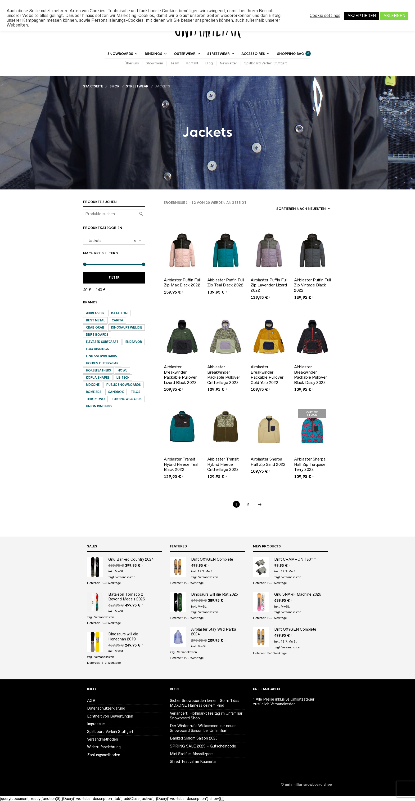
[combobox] (114, 240)
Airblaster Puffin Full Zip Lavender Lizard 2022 (269, 285)
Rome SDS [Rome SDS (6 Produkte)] (93, 392)
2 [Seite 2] (248, 504)
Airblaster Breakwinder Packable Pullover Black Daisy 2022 (310, 375)
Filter (114, 278)
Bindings (153, 54)
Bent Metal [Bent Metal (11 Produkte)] (95, 320)
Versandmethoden (102, 739)
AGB (91, 700)
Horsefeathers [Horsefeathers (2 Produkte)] (98, 370)
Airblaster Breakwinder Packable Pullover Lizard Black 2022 (180, 375)
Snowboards (120, 54)
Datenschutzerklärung (106, 708)
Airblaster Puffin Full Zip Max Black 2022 (182, 282)
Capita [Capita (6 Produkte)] (117, 320)
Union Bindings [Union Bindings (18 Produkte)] (99, 406)
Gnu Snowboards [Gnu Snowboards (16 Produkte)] (101, 356)
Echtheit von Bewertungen (110, 716)
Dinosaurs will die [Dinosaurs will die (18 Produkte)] (126, 327)
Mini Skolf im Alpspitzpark (192, 754)
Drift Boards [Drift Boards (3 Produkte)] (97, 335)
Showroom (154, 63)
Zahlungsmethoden (103, 755)
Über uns (132, 63)
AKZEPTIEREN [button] (362, 16)
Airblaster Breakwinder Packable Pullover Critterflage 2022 (223, 375)
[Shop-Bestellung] (287, 209)
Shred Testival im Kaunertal (193, 761)
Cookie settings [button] (325, 15)
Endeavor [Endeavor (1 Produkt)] (133, 342)
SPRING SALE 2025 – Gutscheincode (203, 746)
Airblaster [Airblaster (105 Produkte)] (95, 313)
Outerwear (185, 54)
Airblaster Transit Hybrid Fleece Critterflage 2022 (223, 464)
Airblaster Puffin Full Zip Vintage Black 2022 (312, 285)
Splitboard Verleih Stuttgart (265, 63)
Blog (209, 63)
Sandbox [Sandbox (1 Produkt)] (116, 392)
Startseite (93, 86)
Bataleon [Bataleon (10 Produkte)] (119, 313)
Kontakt (192, 63)
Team (174, 63)
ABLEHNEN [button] (394, 16)
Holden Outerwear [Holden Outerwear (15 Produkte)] (102, 363)
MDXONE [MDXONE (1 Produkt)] (93, 385)
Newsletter (228, 63)
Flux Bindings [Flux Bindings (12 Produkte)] (97, 349)
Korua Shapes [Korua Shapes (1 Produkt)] (98, 377)
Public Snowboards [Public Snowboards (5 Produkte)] (123, 385)
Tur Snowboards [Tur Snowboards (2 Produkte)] (127, 399)
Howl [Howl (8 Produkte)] (122, 370)
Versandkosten (125, 577)
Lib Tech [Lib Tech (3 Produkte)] (122, 377)
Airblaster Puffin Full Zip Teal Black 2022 (225, 282)
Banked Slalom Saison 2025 (194, 738)
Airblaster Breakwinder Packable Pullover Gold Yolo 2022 (267, 375)
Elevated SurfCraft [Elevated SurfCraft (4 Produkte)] (102, 342)
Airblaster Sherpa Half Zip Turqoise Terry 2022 (310, 464)
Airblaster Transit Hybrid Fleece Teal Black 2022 (181, 464)
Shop (114, 86)
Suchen (141, 214)
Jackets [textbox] (110, 240)
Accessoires (253, 54)
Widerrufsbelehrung (104, 747)
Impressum (96, 724)
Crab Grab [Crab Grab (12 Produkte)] (95, 327)
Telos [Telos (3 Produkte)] (135, 392)
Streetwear (218, 54)
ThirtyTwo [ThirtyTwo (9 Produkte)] (95, 399)
